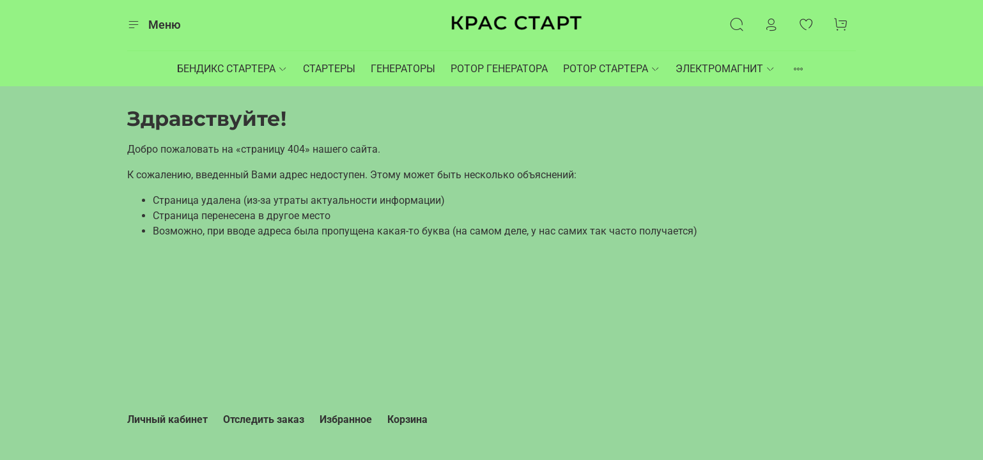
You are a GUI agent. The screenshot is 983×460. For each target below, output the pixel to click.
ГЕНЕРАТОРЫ (403, 69)
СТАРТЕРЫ (329, 69)
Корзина (407, 419)
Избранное (346, 419)
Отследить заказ (263, 419)
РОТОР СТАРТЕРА (611, 69)
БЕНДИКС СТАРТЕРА (232, 69)
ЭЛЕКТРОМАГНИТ (725, 69)
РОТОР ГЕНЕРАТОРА (499, 69)
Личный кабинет (167, 419)
